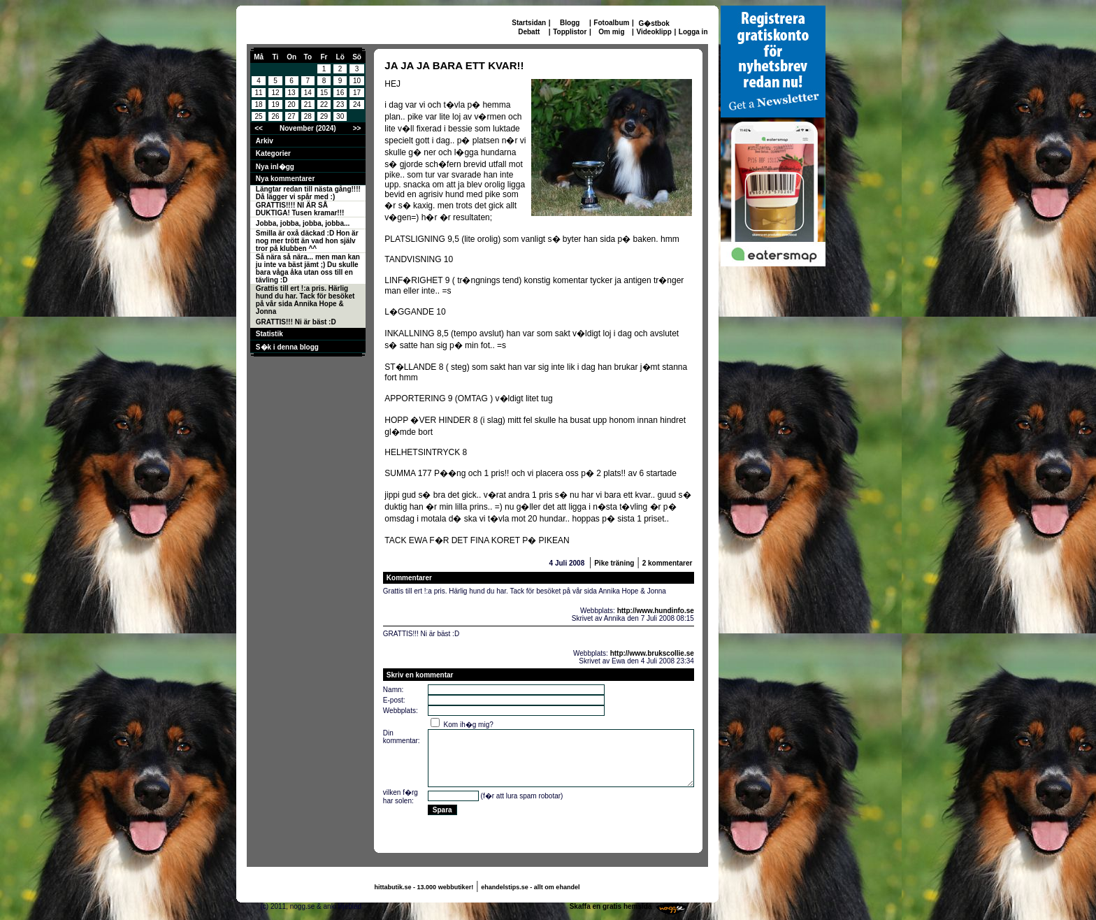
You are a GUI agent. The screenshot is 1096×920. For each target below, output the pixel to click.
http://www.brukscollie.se (652, 653)
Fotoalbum (611, 23)
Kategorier (273, 153)
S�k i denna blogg (287, 347)
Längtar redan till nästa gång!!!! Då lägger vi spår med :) (308, 193)
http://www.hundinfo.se (655, 610)
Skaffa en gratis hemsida (611, 906)
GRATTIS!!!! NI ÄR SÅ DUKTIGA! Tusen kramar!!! (300, 209)
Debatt (529, 32)
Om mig (611, 32)
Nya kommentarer (285, 178)
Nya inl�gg (275, 167)
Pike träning (614, 563)
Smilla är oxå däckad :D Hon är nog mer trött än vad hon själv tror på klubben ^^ (307, 240)
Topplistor (569, 32)
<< (258, 128)
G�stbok (653, 23)
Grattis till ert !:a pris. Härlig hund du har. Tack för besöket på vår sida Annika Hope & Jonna (305, 300)
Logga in (693, 32)
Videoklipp (653, 32)
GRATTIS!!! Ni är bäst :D (296, 322)
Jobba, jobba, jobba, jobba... (302, 223)
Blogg (569, 23)
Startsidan (529, 23)
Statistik (269, 334)
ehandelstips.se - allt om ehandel (530, 887)
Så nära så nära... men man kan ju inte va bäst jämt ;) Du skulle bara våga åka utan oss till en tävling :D (308, 268)
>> (357, 128)
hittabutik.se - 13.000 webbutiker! (424, 887)
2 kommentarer (667, 563)
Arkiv (264, 141)
